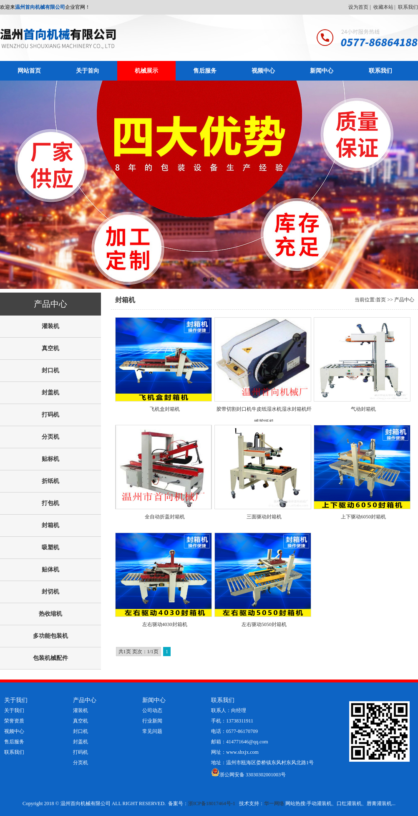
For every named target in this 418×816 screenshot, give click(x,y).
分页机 (80, 762)
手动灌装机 (319, 803)
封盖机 (80, 742)
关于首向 (87, 71)
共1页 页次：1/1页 (138, 651)
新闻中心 (321, 71)
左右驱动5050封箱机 (264, 624)
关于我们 (14, 710)
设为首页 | (360, 7)
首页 (381, 300)
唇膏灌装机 (379, 803)
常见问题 (152, 731)
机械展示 (146, 71)
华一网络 (274, 803)
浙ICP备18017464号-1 (211, 803)
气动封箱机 (363, 409)
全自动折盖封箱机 (165, 517)
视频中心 (263, 71)
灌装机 (80, 710)
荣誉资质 (14, 721)
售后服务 (205, 71)
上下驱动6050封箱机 (363, 517)
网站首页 (29, 71)
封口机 (80, 731)
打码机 (80, 752)
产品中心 (404, 300)
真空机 (80, 721)
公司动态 (152, 710)
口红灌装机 (349, 803)
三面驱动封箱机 (264, 517)
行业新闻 (152, 721)
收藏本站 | (385, 7)
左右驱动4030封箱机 (164, 624)
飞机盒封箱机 (165, 409)
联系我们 (408, 7)
